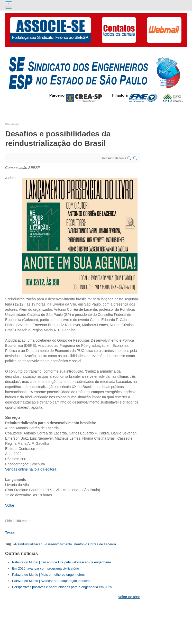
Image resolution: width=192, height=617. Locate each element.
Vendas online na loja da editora (30, 469)
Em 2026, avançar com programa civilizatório (45, 568)
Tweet (10, 533)
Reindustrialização (28, 544)
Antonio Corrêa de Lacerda (96, 544)
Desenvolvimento (59, 544)
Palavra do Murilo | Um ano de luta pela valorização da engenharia (61, 562)
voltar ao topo (129, 597)
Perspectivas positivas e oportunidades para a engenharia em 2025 (62, 587)
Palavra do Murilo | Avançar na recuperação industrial (51, 581)
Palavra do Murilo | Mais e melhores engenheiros (48, 575)
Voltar (9, 505)
